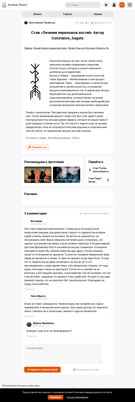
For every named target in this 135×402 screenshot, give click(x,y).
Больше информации (77, 397)
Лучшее (37, 14)
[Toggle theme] (106, 5)
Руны (76, 138)
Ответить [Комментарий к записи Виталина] (29, 289)
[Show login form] (114, 5)
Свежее (98, 14)
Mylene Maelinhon (43, 323)
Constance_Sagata (37, 138)
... (110, 289)
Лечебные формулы (60, 138)
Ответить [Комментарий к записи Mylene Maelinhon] (32, 336)
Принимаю (55, 397)
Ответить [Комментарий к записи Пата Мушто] (29, 316)
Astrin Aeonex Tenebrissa (42, 22)
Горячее (67, 14)
